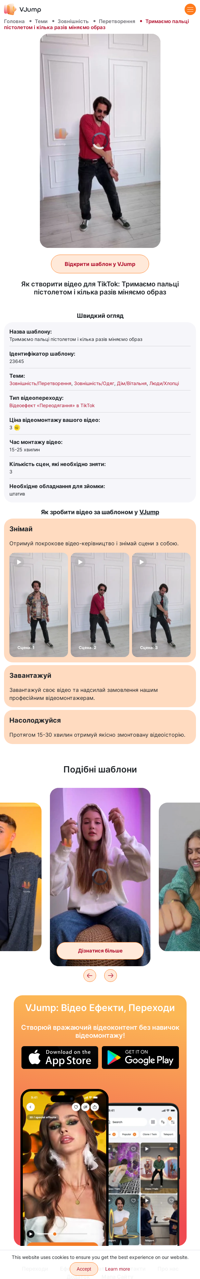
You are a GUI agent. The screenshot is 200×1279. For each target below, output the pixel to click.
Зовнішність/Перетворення (40, 383)
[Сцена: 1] (38, 605)
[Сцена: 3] (161, 605)
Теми (41, 21)
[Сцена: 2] (100, 605)
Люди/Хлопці (164, 383)
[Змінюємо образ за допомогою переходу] (64, 1167)
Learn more (117, 1269)
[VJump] (22, 9)
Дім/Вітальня (132, 383)
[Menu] (190, 9)
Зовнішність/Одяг (94, 383)
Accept (84, 1269)
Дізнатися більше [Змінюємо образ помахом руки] (100, 950)
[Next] (110, 975)
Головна (14, 21)
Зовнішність (73, 21)
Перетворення (117, 21)
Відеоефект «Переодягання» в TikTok (52, 405)
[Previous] (89, 975)
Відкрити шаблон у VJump (100, 264)
